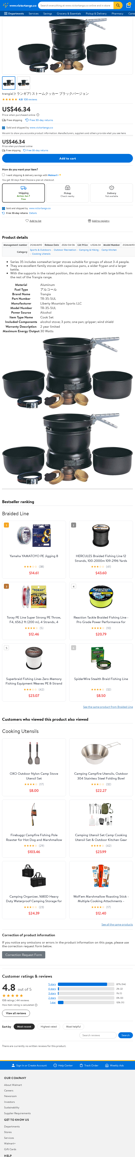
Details (33, 213)
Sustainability (11, 1107)
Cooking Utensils (41, 253)
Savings (47, 13)
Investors (9, 1102)
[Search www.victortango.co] (75, 5)
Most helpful (73, 1026)
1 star (53, 1002)
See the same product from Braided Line (108, 707)
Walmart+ (10, 1143)
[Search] (118, 5)
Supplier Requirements (17, 1113)
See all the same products (117, 924)
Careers (8, 1090)
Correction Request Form (23, 954)
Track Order (88, 1065)
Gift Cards (10, 1149)
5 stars (52, 984)
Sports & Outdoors (40, 250)
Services (33, 13)
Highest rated (49, 1026)
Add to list (33, 220)
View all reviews (16, 1013)
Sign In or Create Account (29, 1065)
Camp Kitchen (109, 250)
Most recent (24, 1026)
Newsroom (10, 1096)
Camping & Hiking (89, 250)
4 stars (52, 988)
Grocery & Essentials (69, 13)
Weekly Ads (114, 1065)
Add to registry (99, 220)
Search (126, 1035)
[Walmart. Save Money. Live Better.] (19, 5)
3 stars (52, 993)
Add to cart (67, 158)
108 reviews (30, 99)
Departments (14, 13)
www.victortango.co (41, 127)
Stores (8, 1132)
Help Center (63, 1065)
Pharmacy (117, 13)
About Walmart (13, 1085)
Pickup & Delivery (96, 13)
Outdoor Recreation (65, 250)
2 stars (52, 997)
